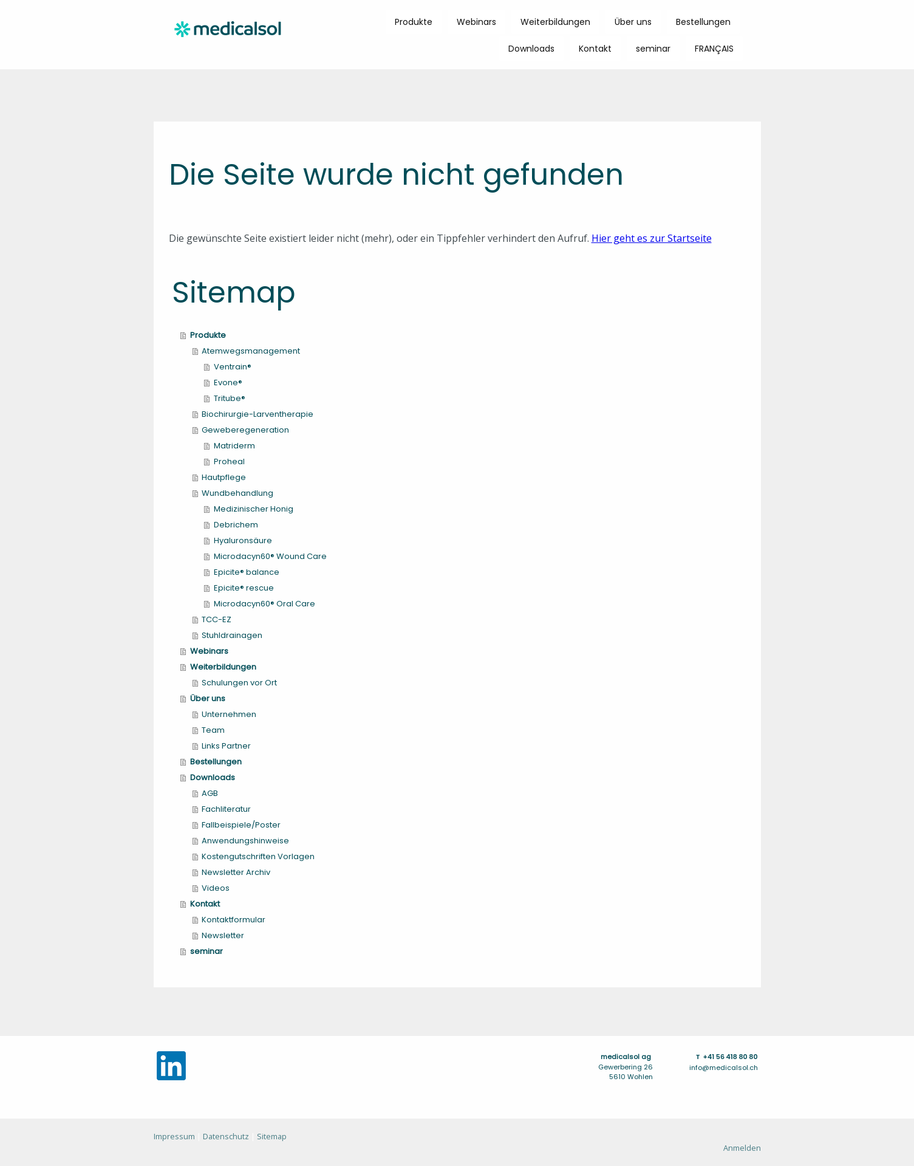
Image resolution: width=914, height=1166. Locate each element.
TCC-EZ (216, 619)
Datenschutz (226, 1136)
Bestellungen (703, 22)
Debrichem (236, 524)
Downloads (531, 49)
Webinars (476, 22)
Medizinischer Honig (253, 509)
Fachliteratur (226, 809)
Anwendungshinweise (245, 840)
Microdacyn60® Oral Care (264, 603)
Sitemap (272, 1136)
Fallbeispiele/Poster (241, 825)
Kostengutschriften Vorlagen (258, 856)
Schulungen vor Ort (239, 682)
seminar (653, 49)
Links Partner (226, 746)
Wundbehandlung (237, 493)
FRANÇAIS (714, 49)
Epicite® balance (246, 572)
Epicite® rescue (244, 588)
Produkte (413, 22)
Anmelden (742, 1147)
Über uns (633, 22)
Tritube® (229, 398)
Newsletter (223, 935)
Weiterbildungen (555, 22)
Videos (216, 888)
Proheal (229, 461)
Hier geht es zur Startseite (652, 238)
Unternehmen (229, 714)
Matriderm (234, 445)
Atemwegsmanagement (251, 351)
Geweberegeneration (245, 430)
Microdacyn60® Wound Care (270, 556)
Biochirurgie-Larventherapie (257, 414)
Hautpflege (224, 477)
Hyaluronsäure (243, 540)
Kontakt (595, 49)
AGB (210, 793)
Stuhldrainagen (232, 635)
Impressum (174, 1136)
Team (213, 730)
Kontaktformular (233, 919)
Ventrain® (232, 366)
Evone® (228, 382)
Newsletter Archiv (236, 872)
